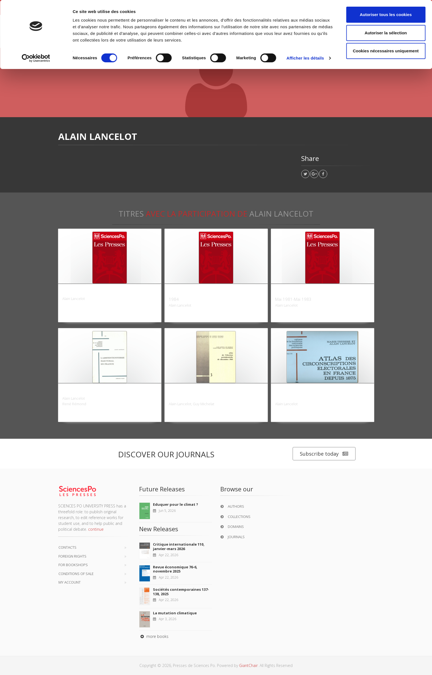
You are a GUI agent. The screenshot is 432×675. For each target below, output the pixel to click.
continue (96, 529)
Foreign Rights (72, 556)
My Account (69, 582)
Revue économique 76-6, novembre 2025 (175, 569)
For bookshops (73, 564)
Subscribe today (324, 453)
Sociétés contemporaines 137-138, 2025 (181, 591)
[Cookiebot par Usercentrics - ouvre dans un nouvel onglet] (36, 58)
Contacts (67, 547)
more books (153, 636)
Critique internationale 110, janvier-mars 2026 (179, 546)
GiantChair (248, 665)
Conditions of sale (76, 573)
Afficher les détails (305, 58)
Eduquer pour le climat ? (175, 504)
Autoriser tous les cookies (386, 14)
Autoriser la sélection (386, 32)
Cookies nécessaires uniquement (386, 50)
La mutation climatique (175, 612)
